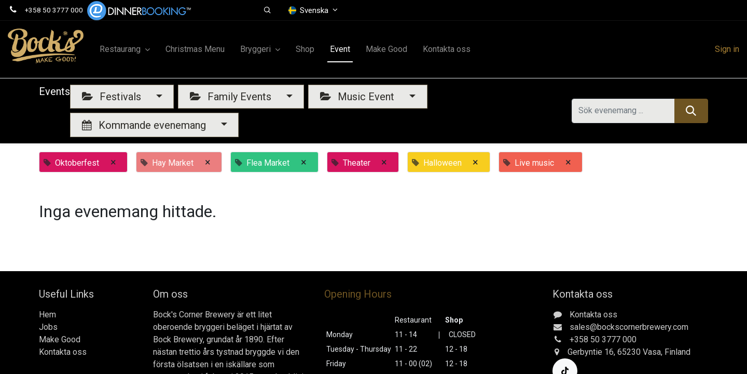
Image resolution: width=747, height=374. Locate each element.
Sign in (727, 49)
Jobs (48, 327)
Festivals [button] (113, 96)
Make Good (59, 339)
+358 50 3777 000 (54, 10)
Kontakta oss (63, 352)
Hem (47, 314)
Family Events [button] (232, 96)
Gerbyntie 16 (591, 352)
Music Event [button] (358, 96)
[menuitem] (195, 49)
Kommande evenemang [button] (145, 125)
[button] (267, 10)
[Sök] (691, 111)
